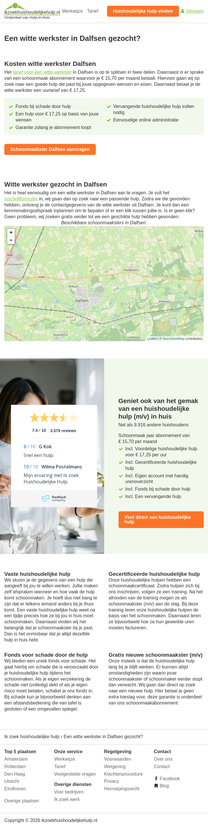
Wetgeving (115, 766)
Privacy (111, 781)
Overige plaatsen (21, 800)
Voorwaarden (117, 759)
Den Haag (14, 774)
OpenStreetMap (174, 338)
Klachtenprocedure (123, 774)
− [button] (11, 240)
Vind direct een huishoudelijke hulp (158, 519)
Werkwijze (72, 11)
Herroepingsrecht (122, 788)
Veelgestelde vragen (75, 774)
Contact (162, 766)
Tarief (92, 11)
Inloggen (192, 11)
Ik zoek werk (67, 799)
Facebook (169, 778)
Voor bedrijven (68, 791)
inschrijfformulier (21, 198)
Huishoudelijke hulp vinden (143, 11)
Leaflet (152, 338)
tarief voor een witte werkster (42, 72)
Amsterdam (16, 759)
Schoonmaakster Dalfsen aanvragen (50, 149)
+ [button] (11, 232)
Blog (164, 785)
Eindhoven (15, 788)
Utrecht (11, 781)
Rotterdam (15, 766)
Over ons (163, 759)
